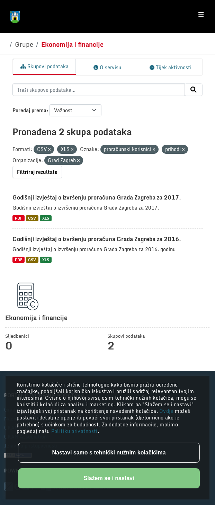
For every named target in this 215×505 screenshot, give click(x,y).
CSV (32, 218)
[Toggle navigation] (201, 15)
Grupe (24, 44)
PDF (18, 218)
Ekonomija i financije (72, 44)
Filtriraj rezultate (37, 172)
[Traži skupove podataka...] (98, 89)
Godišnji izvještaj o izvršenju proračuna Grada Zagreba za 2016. (96, 238)
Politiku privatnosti (74, 431)
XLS (45, 218)
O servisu (107, 67)
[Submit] (194, 89)
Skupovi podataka (44, 66)
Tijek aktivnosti (170, 67)
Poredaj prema (29, 110)
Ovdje (167, 411)
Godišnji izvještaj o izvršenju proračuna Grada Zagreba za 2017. (96, 197)
